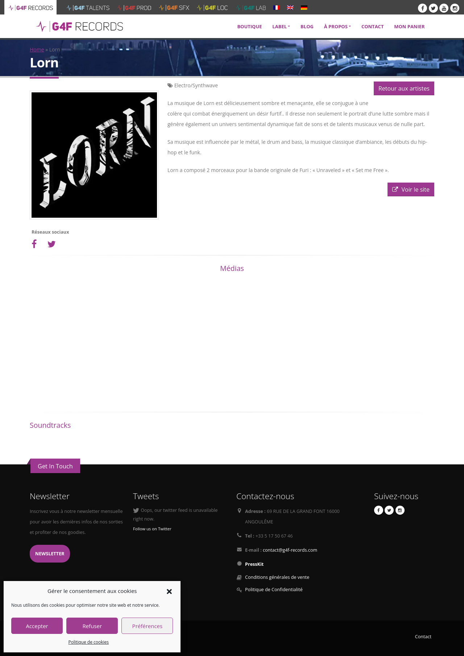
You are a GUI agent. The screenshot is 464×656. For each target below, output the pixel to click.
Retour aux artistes (404, 88)
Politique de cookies (88, 642)
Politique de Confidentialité (274, 589)
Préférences (147, 626)
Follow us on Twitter (152, 528)
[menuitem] (276, 7)
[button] (169, 590)
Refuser (92, 626)
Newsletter (50, 554)
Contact (423, 637)
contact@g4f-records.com (290, 550)
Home (37, 49)
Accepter (37, 626)
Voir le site (411, 189)
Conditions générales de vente (277, 577)
